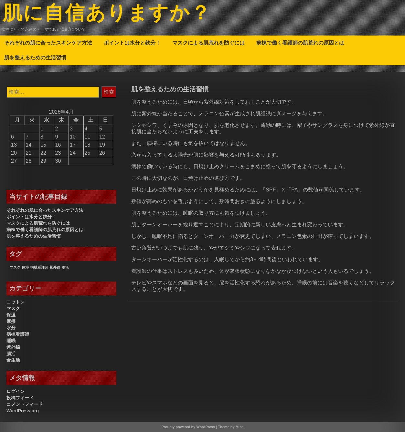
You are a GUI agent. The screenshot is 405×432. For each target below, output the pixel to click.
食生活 (13, 360)
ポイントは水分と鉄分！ (132, 42)
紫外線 (13, 347)
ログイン (15, 391)
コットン (15, 301)
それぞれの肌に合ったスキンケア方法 (48, 42)
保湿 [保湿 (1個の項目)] (25, 267)
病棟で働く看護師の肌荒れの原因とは (300, 42)
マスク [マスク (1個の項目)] (15, 267)
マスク (13, 308)
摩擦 (11, 321)
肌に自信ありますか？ (107, 14)
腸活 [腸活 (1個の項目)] (65, 267)
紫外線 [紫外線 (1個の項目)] (54, 267)
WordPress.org (22, 410)
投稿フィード (20, 397)
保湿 (11, 314)
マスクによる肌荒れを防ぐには (208, 42)
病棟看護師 (17, 334)
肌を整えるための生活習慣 (35, 57)
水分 (11, 327)
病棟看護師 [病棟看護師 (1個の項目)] (39, 267)
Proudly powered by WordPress (188, 427)
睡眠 (11, 340)
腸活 (11, 353)
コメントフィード (24, 404)
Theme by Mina (230, 427)
